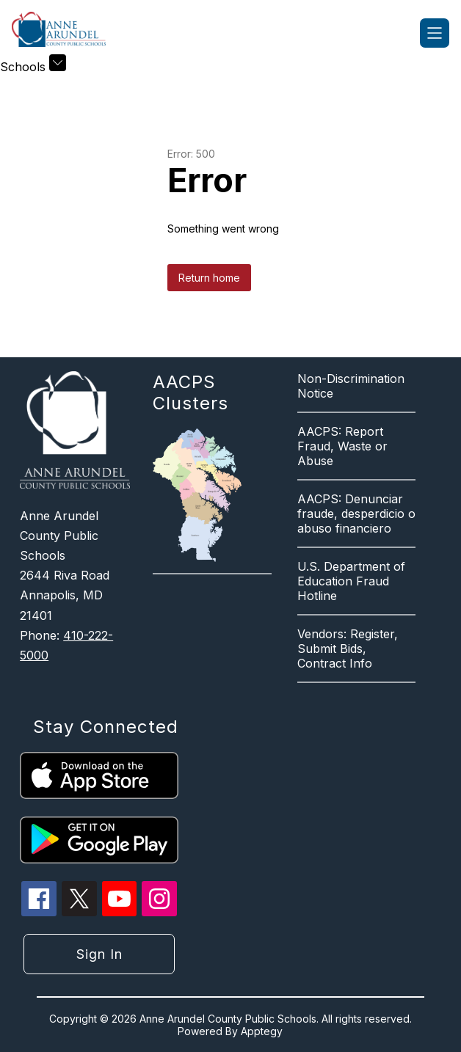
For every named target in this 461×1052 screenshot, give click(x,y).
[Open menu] (434, 33)
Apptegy (262, 1031)
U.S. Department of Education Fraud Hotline (351, 581)
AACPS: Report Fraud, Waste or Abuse (342, 446)
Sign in (99, 954)
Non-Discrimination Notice (350, 386)
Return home (209, 277)
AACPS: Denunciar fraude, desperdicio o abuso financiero (356, 514)
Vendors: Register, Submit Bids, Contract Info (347, 649)
